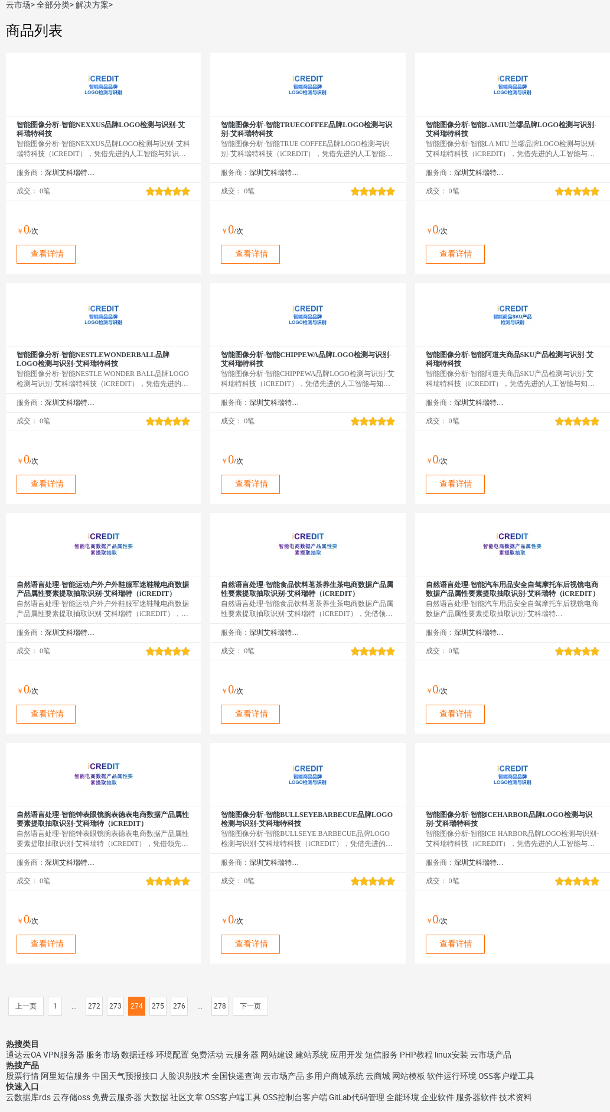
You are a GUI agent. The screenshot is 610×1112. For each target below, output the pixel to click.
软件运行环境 (452, 1076)
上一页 (26, 1006)
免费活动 (207, 1054)
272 (94, 1006)
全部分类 (53, 4)
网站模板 (408, 1076)
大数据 (155, 1097)
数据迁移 (137, 1054)
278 (220, 1006)
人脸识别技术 (185, 1076)
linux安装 (451, 1054)
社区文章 (186, 1097)
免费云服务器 (117, 1097)
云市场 (18, 4)
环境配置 (172, 1054)
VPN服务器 (63, 1054)
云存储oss (71, 1097)
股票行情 (22, 1076)
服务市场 (102, 1054)
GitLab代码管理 (356, 1097)
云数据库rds (28, 1097)
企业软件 (437, 1097)
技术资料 (515, 1097)
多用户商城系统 (335, 1076)
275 (158, 1006)
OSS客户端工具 (506, 1076)
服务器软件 (476, 1097)
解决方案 (92, 4)
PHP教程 (416, 1054)
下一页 (250, 1006)
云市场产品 (490, 1054)
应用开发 (346, 1054)
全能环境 (402, 1097)
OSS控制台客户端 (295, 1097)
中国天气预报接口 (125, 1076)
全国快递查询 (236, 1076)
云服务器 (242, 1054)
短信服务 (381, 1054)
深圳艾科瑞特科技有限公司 (70, 172)
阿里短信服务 (65, 1076)
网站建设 (276, 1054)
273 (115, 1006)
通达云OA (23, 1054)
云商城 (378, 1076)
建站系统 (311, 1054)
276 (179, 1006)
